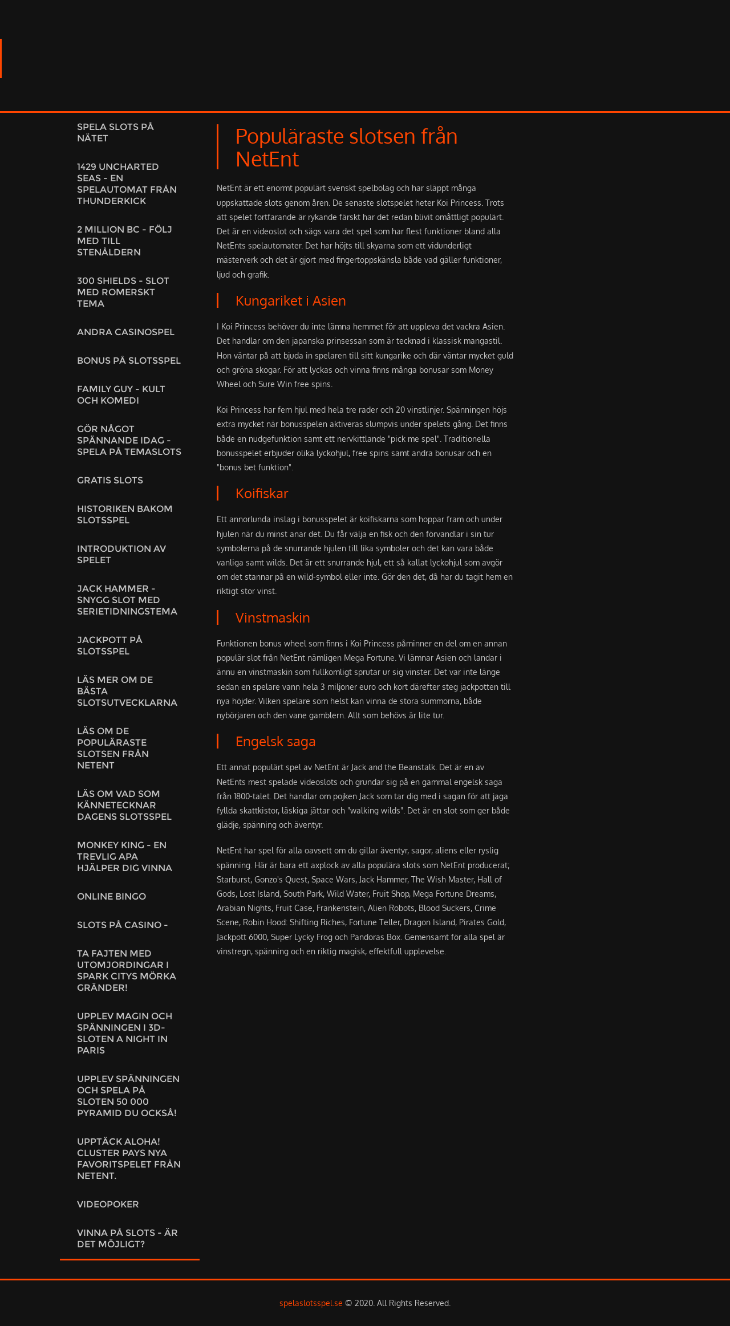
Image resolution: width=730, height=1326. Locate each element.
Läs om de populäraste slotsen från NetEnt (113, 748)
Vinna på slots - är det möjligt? (127, 1238)
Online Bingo (111, 896)
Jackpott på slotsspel (110, 645)
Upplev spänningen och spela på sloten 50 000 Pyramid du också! (128, 1095)
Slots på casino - (122, 925)
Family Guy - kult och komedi (121, 395)
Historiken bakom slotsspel (125, 514)
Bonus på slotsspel (129, 360)
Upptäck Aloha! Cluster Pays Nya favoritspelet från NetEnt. (129, 1158)
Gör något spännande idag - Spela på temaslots (129, 440)
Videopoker (108, 1204)
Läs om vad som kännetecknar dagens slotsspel (124, 805)
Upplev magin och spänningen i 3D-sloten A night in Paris (124, 1033)
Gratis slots (110, 480)
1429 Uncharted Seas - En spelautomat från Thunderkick (127, 183)
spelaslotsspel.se (311, 1303)
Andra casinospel (126, 332)
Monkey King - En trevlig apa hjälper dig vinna (124, 856)
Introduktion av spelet (121, 554)
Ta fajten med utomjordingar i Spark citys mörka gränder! (126, 970)
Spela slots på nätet (115, 132)
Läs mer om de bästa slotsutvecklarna (127, 691)
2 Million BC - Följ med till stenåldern (124, 241)
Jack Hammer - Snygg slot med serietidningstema (127, 600)
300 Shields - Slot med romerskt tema (123, 292)
